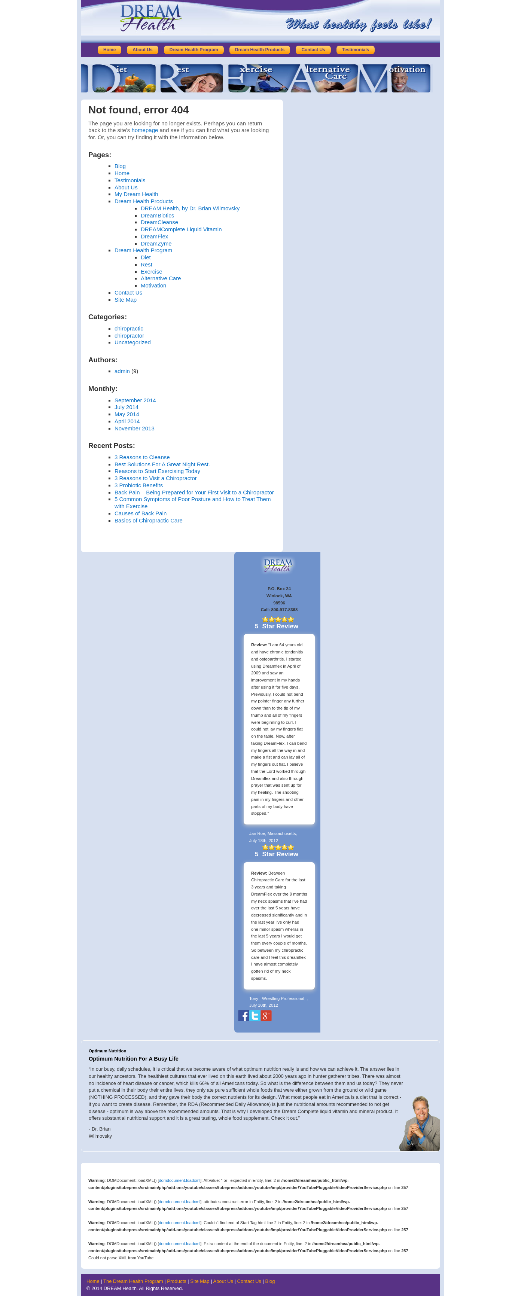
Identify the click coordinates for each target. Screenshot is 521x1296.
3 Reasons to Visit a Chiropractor (156, 478)
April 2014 (127, 421)
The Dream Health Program (133, 1281)
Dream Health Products (260, 49)
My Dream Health (136, 194)
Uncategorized (133, 342)
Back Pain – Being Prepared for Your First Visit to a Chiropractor (194, 492)
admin (122, 371)
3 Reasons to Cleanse (142, 457)
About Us (142, 49)
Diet (146, 257)
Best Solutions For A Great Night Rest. (162, 464)
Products (176, 1281)
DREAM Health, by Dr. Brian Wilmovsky (190, 208)
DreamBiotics (157, 215)
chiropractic (129, 328)
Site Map (126, 299)
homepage (144, 130)
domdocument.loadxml (179, 1180)
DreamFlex (154, 236)
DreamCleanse (159, 222)
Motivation (153, 285)
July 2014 (126, 407)
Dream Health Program (194, 49)
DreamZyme (156, 243)
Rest (146, 264)
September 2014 (135, 400)
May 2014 (127, 414)
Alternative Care (161, 278)
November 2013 (135, 428)
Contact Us (313, 49)
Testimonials (355, 49)
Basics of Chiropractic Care (149, 520)
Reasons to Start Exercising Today (157, 471)
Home (109, 49)
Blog (120, 166)
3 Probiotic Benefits (139, 485)
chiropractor (129, 335)
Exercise (151, 271)
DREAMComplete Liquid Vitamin (181, 229)
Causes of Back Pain (141, 513)
